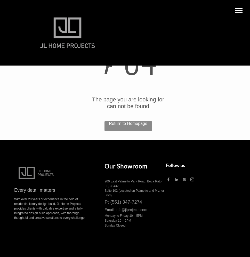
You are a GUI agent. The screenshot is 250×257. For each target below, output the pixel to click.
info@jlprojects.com (131, 210)
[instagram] (192, 180)
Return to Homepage (128, 123)
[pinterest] (184, 180)
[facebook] (169, 180)
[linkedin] (176, 180)
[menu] (238, 10)
